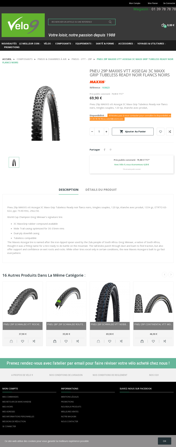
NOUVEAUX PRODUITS (71, 406)
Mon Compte (134, 3)
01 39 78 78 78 (164, 9)
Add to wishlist (160, 131)
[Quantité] (99, 131)
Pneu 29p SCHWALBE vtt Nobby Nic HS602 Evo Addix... (110, 324)
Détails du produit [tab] (101, 190)
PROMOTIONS (67, 401)
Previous (164, 274)
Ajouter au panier (133, 131)
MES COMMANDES (10, 396)
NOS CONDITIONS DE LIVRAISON (66, 375)
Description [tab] (68, 190)
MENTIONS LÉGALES (70, 396)
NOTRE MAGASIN (68, 416)
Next (171, 274)
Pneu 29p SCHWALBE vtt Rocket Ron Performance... (22, 324)
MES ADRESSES (8, 411)
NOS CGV (154, 375)
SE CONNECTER (9, 426)
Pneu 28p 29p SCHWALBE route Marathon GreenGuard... (66, 324)
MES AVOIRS (7, 406)
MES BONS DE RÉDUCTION (14, 421)
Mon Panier (153, 3)
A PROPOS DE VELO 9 (22, 375)
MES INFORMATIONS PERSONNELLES (18, 416)
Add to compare (169, 131)
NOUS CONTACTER (69, 421)
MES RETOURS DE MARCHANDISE (16, 401)
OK (164, 441)
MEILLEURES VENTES (69, 411)
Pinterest (111, 149)
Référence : (95, 87)
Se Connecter (169, 3)
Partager (105, 149)
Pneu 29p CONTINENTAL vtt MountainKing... (153, 324)
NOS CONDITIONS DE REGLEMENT (110, 375)
